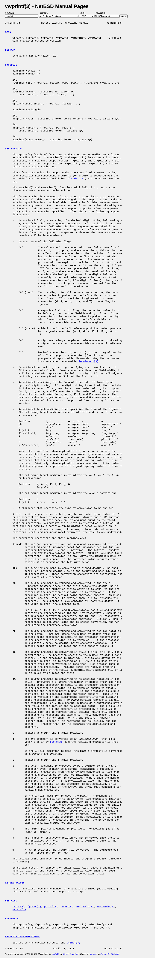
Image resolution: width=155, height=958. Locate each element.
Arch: (84, 13)
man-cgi (93, 954)
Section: (44, 13)
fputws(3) (34, 906)
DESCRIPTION (13, 149)
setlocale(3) (85, 906)
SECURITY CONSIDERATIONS (22, 936)
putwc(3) (67, 906)
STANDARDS (11, 919)
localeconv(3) (88, 361)
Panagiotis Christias (109, 954)
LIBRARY (10, 50)
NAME (8, 32)
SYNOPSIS (11, 65)
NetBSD (55, 954)
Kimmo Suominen (71, 954)
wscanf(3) (19, 909)
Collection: (101, 13)
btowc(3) (56, 742)
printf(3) (51, 906)
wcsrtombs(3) (106, 906)
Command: (10, 13)
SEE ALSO (11, 901)
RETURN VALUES (15, 883)
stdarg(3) (78, 179)
